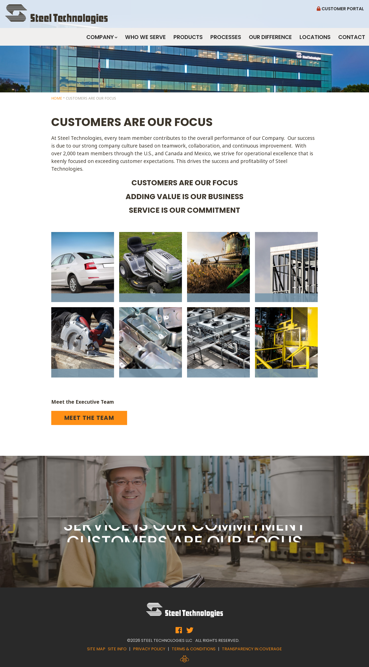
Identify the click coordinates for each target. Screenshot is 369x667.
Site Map (96, 649)
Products (188, 37)
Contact (351, 37)
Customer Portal (340, 8)
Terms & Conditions (194, 649)
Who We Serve (145, 37)
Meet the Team (89, 418)
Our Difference (270, 37)
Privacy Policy (149, 649)
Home (56, 98)
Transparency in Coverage (252, 649)
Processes (225, 37)
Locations (315, 37)
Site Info (117, 649)
